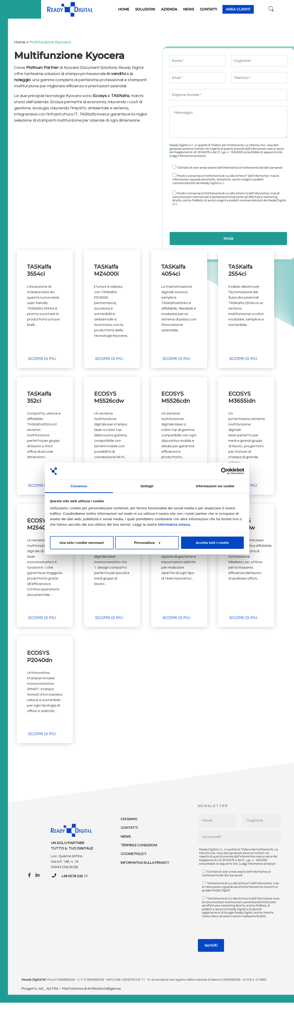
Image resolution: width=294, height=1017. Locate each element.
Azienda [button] (175, 8)
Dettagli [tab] (147, 486)
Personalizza (147, 543)
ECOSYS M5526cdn (176, 400)
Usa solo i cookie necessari (82, 543)
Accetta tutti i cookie (212, 543)
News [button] (194, 8)
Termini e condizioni (139, 861)
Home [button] (129, 8)
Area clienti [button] (244, 8)
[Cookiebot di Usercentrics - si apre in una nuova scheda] (224, 471)
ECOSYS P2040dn (40, 665)
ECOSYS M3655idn (243, 400)
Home (19, 40)
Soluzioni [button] (151, 8)
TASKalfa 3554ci (40, 268)
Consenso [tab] (78, 486)
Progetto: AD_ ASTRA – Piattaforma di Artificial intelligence (71, 1003)
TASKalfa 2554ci (241, 268)
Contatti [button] (214, 8)
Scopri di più (42, 362)
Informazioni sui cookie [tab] (215, 486)
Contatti (130, 843)
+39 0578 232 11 (74, 890)
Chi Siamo (129, 833)
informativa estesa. (174, 524)
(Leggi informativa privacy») (187, 154)
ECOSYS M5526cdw (110, 400)
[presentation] (204, 218)
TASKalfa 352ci (40, 400)
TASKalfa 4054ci (174, 268)
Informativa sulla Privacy (146, 879)
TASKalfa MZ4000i (107, 268)
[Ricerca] (269, 8)
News (126, 852)
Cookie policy (134, 870)
